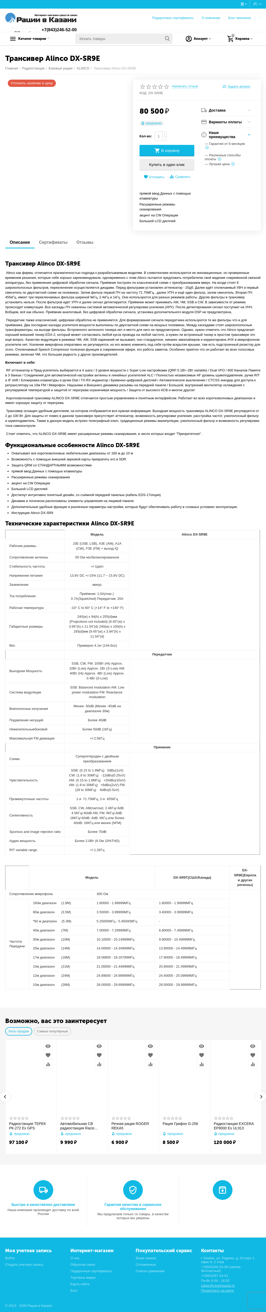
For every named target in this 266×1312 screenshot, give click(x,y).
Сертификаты (55, 242)
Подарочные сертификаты (173, 18)
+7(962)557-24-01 (214, 1276)
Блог (74, 1290)
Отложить (154, 177)
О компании (211, 18)
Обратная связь (82, 1264)
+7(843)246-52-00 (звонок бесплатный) (221, 1269)
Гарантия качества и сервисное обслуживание (132, 1206)
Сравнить (179, 176)
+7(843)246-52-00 (60, 30)
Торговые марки (83, 1277)
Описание (20, 242)
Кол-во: (145, 136)
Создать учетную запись (24, 1264)
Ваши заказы (146, 1258)
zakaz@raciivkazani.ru (218, 1286)
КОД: (143, 93)
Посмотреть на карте (217, 1290)
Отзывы (88, 242)
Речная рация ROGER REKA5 (130, 1126)
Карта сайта (79, 1284)
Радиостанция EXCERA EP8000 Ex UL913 (234, 1126)
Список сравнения (150, 1271)
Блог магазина (239, 18)
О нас (74, 1258)
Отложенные (146, 1264)
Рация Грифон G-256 (180, 1124)
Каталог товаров (37, 39)
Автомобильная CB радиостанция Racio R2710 (77, 1126)
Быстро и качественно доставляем (43, 1204)
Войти (10, 1258)
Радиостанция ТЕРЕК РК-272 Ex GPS (27, 1126)
